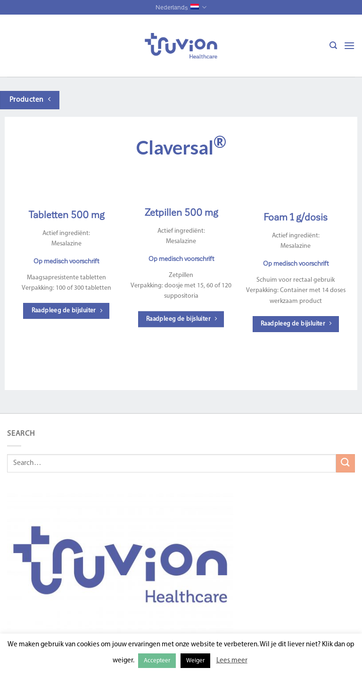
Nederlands (181, 7)
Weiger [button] (195, 661)
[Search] (333, 45)
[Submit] (345, 463)
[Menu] (349, 45)
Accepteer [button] (157, 661)
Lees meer (231, 660)
